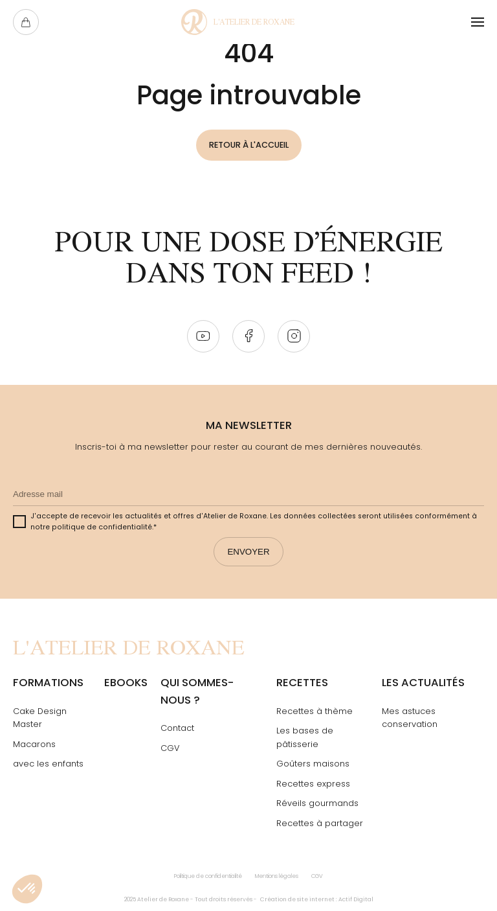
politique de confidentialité (102, 527)
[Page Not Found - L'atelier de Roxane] (238, 22)
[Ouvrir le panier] (26, 22)
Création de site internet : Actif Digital (316, 899)
